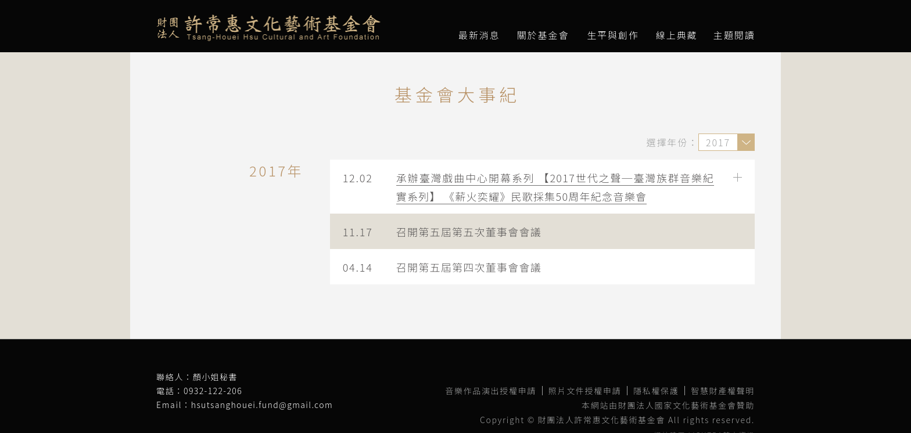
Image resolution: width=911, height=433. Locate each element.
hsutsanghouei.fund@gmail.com (262, 404)
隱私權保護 (656, 390)
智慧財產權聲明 (723, 390)
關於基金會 (543, 35)
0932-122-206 (213, 390)
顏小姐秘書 (215, 377)
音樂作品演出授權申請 (490, 390)
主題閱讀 (734, 35)
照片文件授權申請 (584, 390)
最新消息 (479, 35)
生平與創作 (613, 35)
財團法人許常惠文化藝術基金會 (268, 28)
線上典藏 (677, 35)
